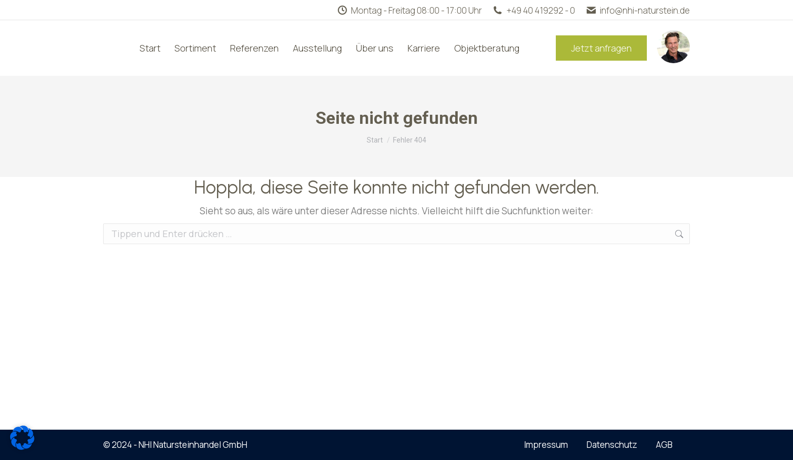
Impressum (546, 444)
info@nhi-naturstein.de (637, 10)
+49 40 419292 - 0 (534, 10)
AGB (664, 444)
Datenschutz (612, 444)
